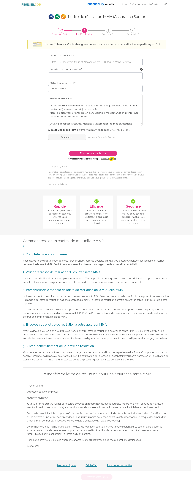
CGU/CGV (91, 465)
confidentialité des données (122, 175)
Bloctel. (124, 178)
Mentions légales (66, 465)
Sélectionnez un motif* (63, 83)
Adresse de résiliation (62, 55)
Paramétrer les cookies (119, 465)
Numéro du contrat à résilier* (66, 69)
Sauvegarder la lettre (57, 184)
